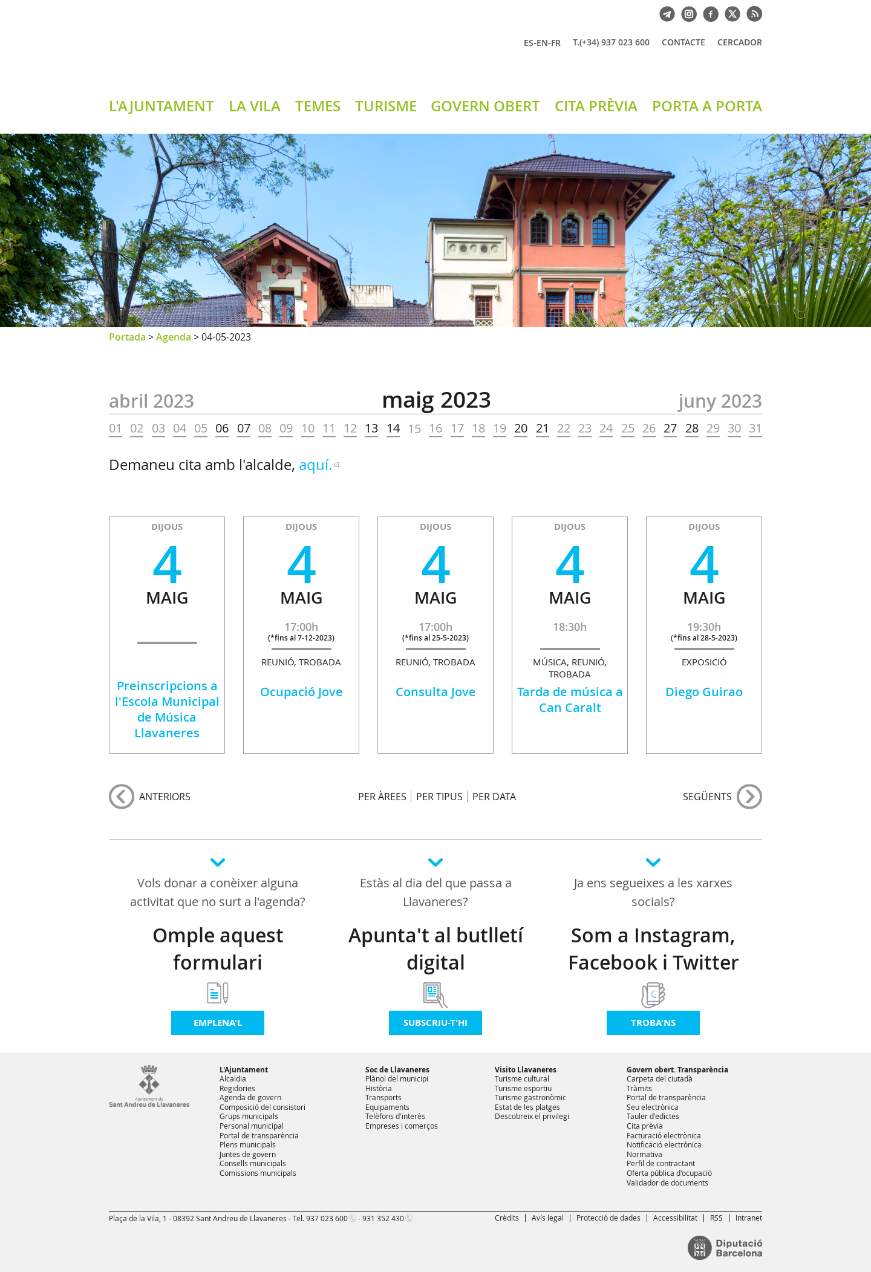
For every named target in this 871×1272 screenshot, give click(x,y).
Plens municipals (248, 1144)
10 (308, 428)
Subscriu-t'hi (435, 1022)
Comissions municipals (258, 1173)
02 (136, 428)
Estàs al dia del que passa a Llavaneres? (436, 892)
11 (329, 428)
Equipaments (387, 1107)
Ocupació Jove (301, 691)
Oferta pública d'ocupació (669, 1173)
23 (585, 428)
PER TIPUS (439, 796)
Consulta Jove (436, 691)
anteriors (165, 796)
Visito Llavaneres (525, 1070)
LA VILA (255, 106)
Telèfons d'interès (395, 1116)
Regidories (237, 1088)
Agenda (173, 337)
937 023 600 (327, 1218)
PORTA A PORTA (707, 106)
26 (649, 428)
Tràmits (639, 1088)
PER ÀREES (382, 796)
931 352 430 (383, 1218)
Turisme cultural (522, 1078)
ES (528, 42)
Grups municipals (249, 1116)
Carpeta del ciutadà (660, 1078)
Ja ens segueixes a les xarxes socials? (653, 892)
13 (371, 428)
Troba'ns (653, 1022)
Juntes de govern (248, 1154)
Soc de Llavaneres (397, 1070)
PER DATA (494, 796)
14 (393, 428)
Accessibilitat (675, 1217)
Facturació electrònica (664, 1135)
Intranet (749, 1217)
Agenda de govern (250, 1097)
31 (755, 428)
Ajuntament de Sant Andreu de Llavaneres (251, 53)
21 (542, 428)
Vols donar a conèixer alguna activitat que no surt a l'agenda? (217, 892)
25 (627, 428)
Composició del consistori (262, 1107)
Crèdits (507, 1217)
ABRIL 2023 (151, 401)
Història (378, 1088)
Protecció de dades (608, 1217)
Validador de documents (667, 1182)
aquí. (315, 464)
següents (707, 796)
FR (556, 42)
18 (478, 428)
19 (499, 428)
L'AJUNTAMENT (161, 106)
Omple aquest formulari (218, 949)
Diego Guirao (704, 691)
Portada (127, 337)
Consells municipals (253, 1163)
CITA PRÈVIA (596, 106)
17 (457, 428)
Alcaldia (233, 1078)
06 (222, 428)
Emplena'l (218, 1022)
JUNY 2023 (720, 401)
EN (542, 42)
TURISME (386, 106)
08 (265, 428)
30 (734, 428)
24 (606, 428)
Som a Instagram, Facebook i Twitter (653, 949)
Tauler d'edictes (653, 1116)
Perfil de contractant (661, 1163)
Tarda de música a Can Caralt (570, 699)
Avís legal (548, 1217)
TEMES (318, 106)
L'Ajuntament (244, 1070)
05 (200, 428)
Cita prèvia (645, 1125)
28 (692, 428)
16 (435, 428)
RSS (716, 1217)
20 (520, 428)
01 (115, 428)
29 (713, 428)
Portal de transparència (259, 1135)
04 (179, 428)
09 (286, 428)
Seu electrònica (653, 1107)
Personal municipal (252, 1125)
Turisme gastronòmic (530, 1097)
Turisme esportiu (523, 1088)
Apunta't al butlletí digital (435, 949)
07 (243, 428)
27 (670, 428)
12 (350, 428)
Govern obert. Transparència (677, 1070)
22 (563, 428)
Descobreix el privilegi (532, 1116)
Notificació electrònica (664, 1144)
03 (158, 428)
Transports (383, 1097)
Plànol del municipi (396, 1078)
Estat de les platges (527, 1107)
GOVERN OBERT (485, 106)
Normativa (644, 1154)
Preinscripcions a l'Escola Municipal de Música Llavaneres (167, 709)
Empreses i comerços (401, 1125)
